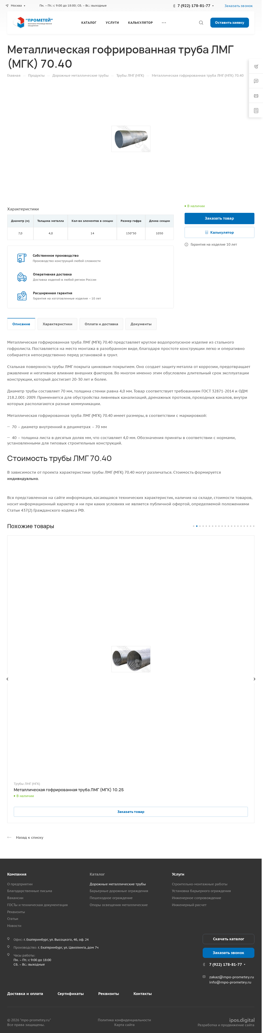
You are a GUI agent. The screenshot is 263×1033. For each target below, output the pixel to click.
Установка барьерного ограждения (201, 891)
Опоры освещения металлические (119, 905)
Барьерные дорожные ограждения (119, 891)
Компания (16, 874)
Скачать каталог (228, 938)
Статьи (12, 919)
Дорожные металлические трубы (118, 884)
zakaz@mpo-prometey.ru (231, 977)
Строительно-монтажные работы (200, 884)
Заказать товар (219, 218)
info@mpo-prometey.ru (230, 982)
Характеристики (57, 324)
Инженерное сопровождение (196, 898)
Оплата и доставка (101, 324)
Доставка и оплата (25, 993)
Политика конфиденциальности (124, 1020)
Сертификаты (71, 993)
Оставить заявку (229, 22)
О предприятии (20, 884)
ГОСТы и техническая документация (37, 905)
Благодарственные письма (29, 891)
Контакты (143, 993)
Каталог (97, 874)
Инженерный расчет (189, 905)
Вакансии (15, 898)
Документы (141, 324)
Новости (14, 926)
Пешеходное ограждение (111, 898)
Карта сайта (124, 1025)
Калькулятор (222, 232)
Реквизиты (16, 912)
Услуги (178, 874)
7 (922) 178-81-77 (194, 5)
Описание (21, 324)
